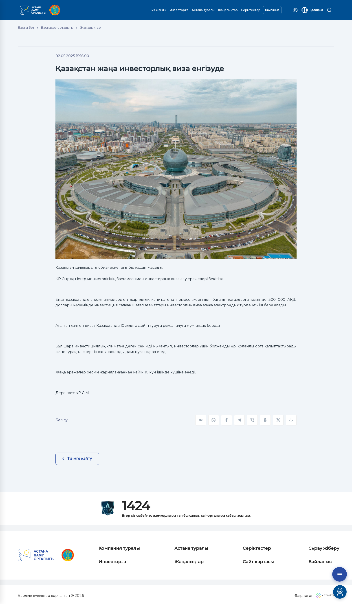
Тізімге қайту (79, 458)
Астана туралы (203, 10)
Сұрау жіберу (323, 548)
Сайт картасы (258, 561)
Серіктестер (250, 10)
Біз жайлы (158, 10)
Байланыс (272, 10)
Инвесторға (178, 10)
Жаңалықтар (228, 10)
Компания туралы (119, 548)
